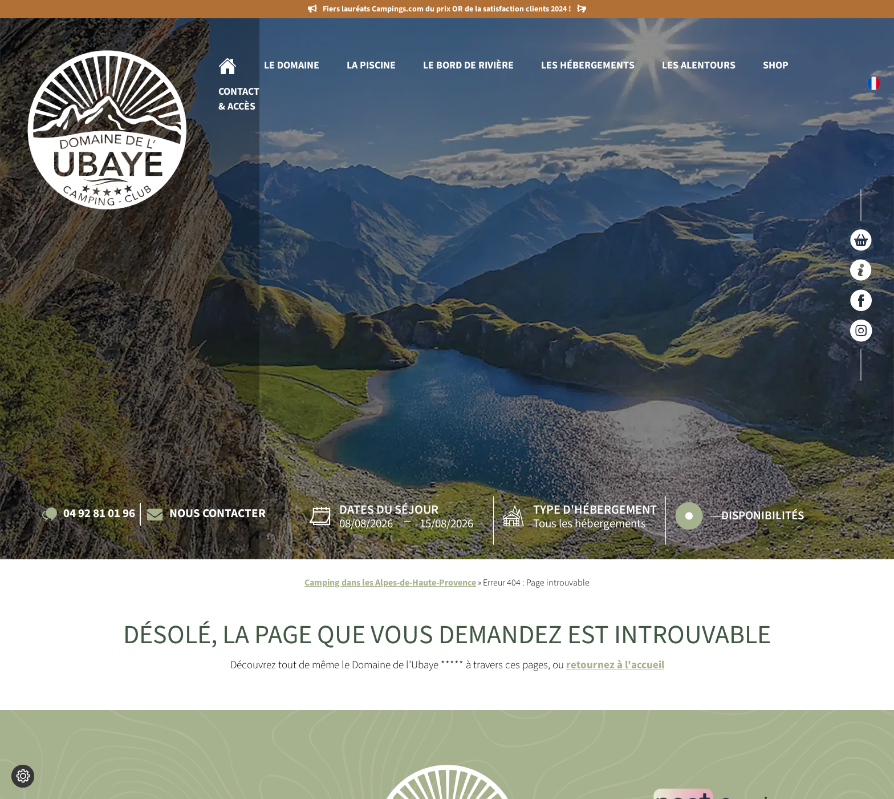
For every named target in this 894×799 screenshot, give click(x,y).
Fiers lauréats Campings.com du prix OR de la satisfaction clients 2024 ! (447, 9)
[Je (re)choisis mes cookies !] (22, 776)
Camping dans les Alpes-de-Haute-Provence (390, 582)
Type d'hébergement (595, 510)
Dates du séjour (388, 510)
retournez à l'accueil (615, 665)
